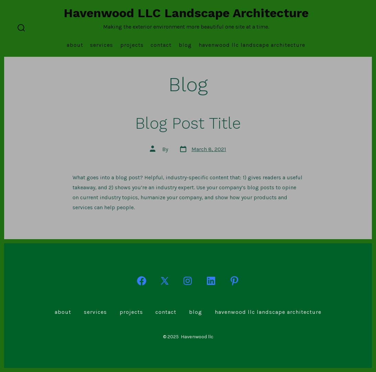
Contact (161, 45)
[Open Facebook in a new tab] (142, 281)
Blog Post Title (188, 123)
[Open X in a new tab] (164, 281)
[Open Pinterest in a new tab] (234, 281)
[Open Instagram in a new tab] (188, 281)
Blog (185, 45)
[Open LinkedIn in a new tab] (211, 281)
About (75, 45)
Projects (132, 45)
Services (101, 45)
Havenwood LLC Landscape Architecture (252, 45)
